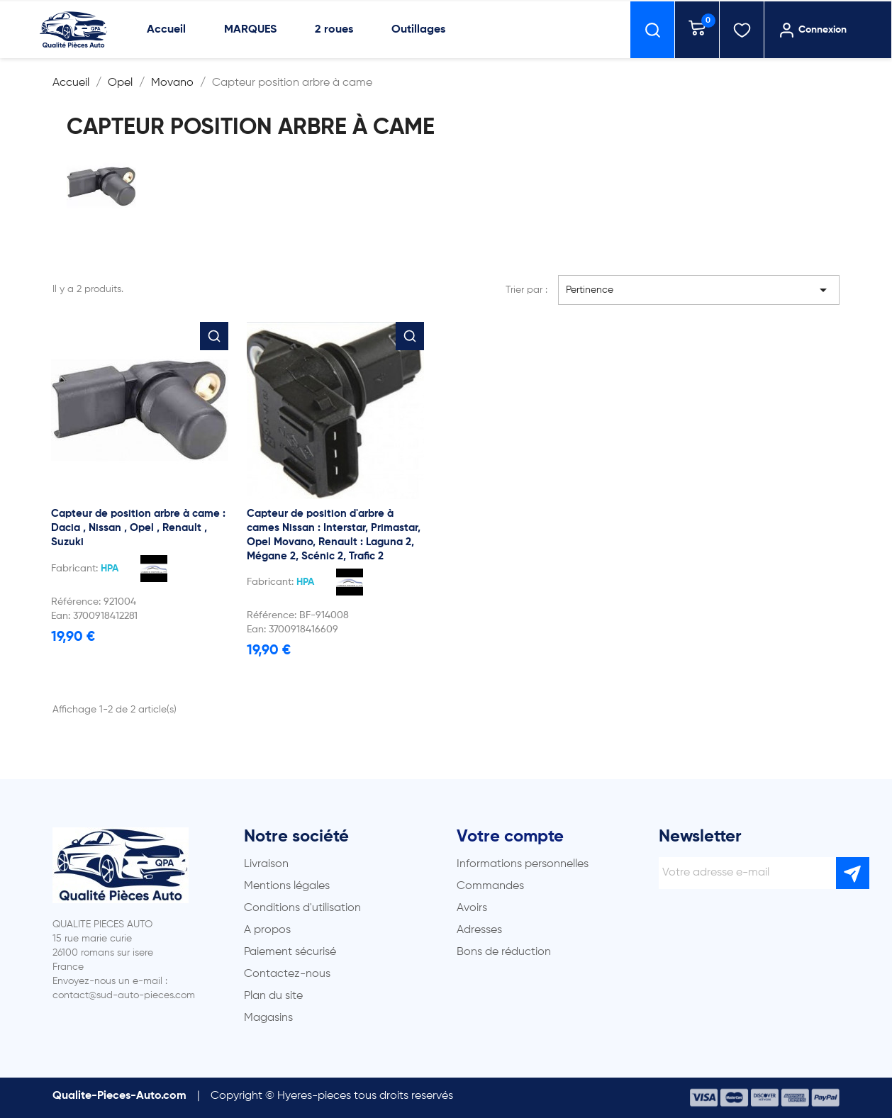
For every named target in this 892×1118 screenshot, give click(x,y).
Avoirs (472, 908)
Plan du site (273, 996)
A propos (267, 930)
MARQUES (250, 29)
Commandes (490, 886)
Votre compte (510, 836)
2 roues (334, 29)
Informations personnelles (523, 864)
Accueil (166, 29)
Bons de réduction (504, 952)
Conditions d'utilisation (302, 908)
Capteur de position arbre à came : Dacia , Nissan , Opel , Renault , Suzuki (138, 527)
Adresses (479, 930)
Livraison (266, 864)
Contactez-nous (287, 974)
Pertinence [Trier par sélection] (699, 289)
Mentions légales (287, 886)
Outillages (418, 29)
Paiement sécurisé (290, 952)
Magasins (268, 1018)
